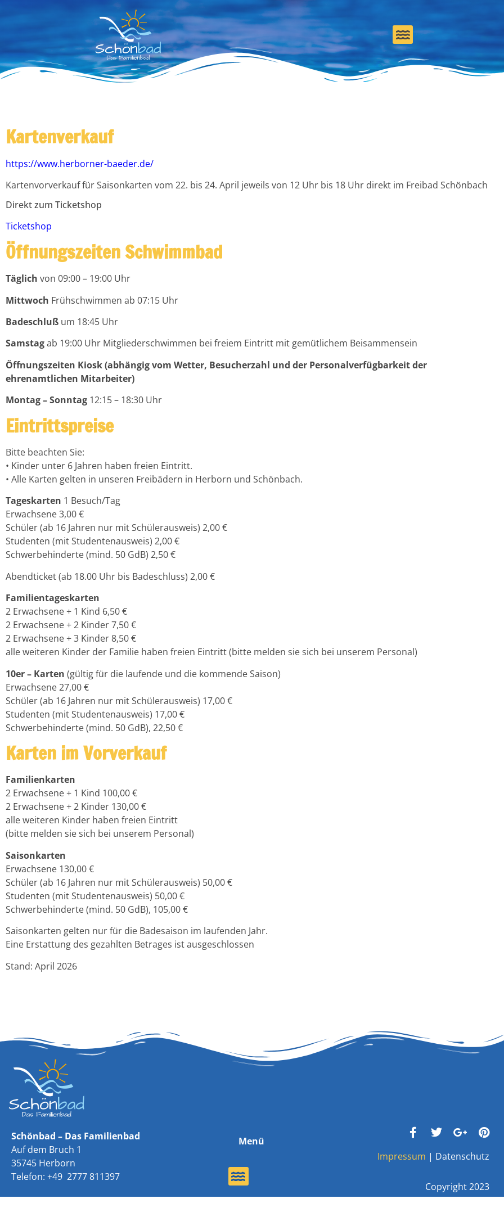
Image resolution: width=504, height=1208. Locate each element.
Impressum (401, 1156)
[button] (403, 34)
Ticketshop (29, 226)
